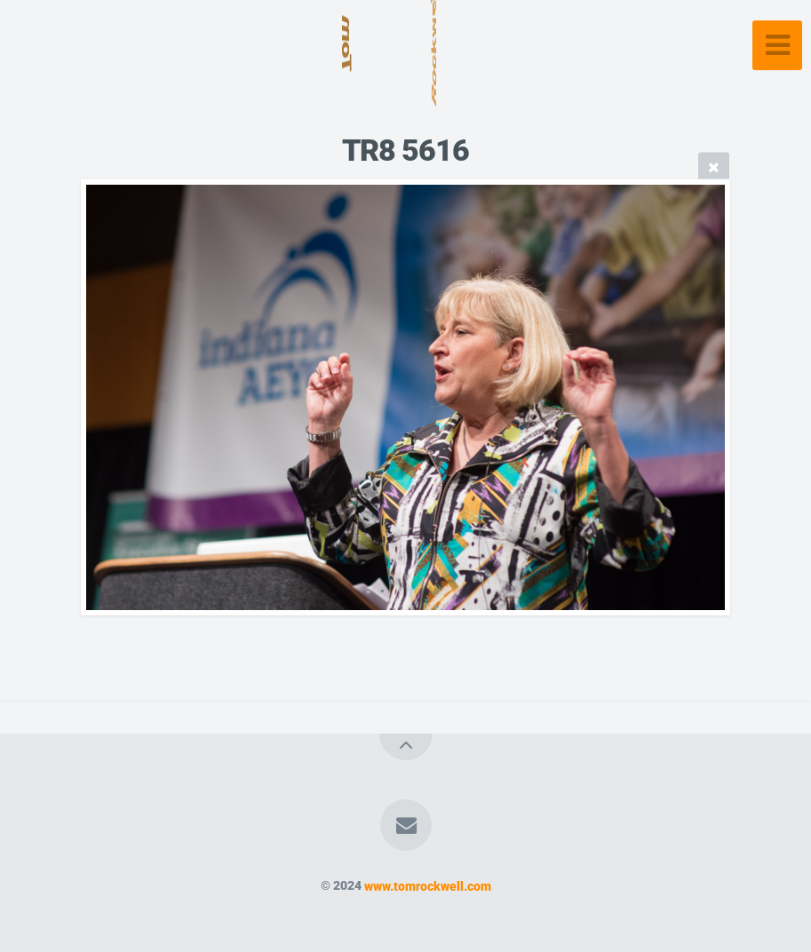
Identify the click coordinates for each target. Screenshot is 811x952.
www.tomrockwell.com (427, 885)
